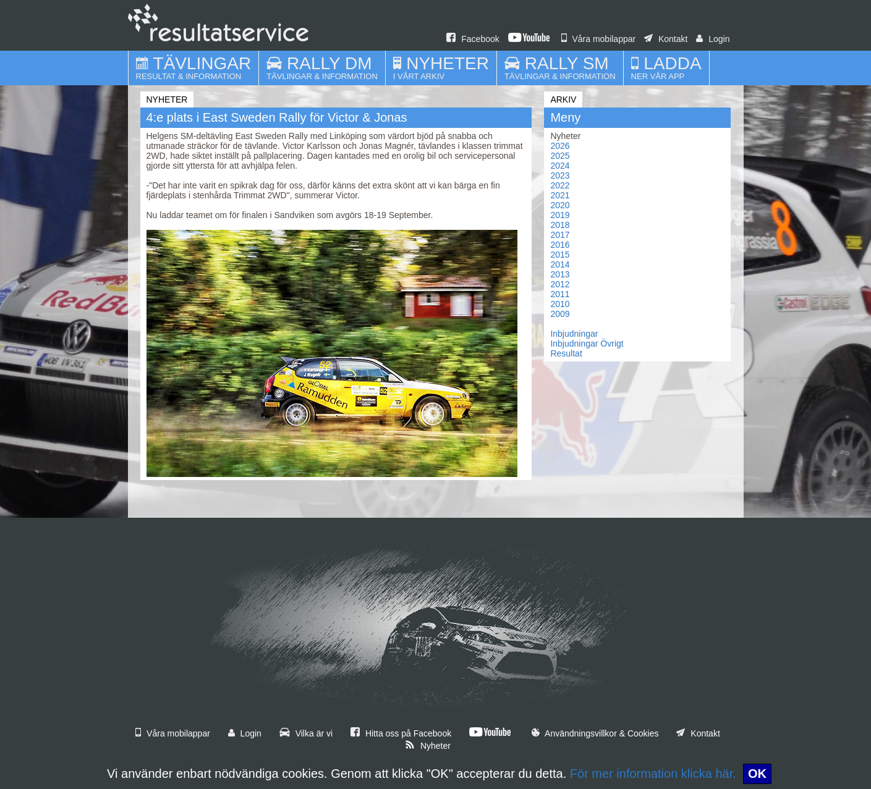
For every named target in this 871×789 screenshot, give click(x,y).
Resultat (566, 353)
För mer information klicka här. (653, 773)
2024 (559, 166)
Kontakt (665, 39)
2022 (559, 185)
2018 (559, 225)
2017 (559, 235)
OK (757, 773)
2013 (559, 274)
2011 (559, 294)
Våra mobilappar (598, 39)
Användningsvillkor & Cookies (595, 733)
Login (712, 39)
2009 (559, 314)
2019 (559, 215)
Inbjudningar (574, 334)
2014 (559, 264)
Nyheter (428, 746)
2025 (559, 156)
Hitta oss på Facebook (401, 733)
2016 (559, 245)
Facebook (472, 39)
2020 (559, 205)
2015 (559, 254)
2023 (559, 175)
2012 (559, 284)
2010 (559, 304)
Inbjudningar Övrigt (586, 343)
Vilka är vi (306, 733)
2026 (559, 146)
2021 (559, 195)
